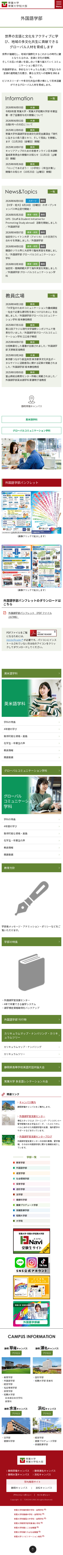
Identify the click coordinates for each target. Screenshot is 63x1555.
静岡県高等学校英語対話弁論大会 (24, 1067)
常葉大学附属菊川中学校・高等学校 (29, 1518)
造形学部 (39, 1377)
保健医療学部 (41, 1444)
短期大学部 (9, 1394)
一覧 (52, 98)
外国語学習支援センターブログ (35, 1136)
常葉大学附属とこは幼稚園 (25, 1527)
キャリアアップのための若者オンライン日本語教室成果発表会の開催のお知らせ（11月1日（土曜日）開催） (31, 154)
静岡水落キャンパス (18, 1474)
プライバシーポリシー (22, 1495)
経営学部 (8, 1384)
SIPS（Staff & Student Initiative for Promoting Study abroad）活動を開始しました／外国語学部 (31, 222)
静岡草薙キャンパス (18, 1470)
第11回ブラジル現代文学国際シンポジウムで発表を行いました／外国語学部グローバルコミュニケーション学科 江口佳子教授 (31, 332)
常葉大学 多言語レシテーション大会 (26, 1081)
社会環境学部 (10, 1387)
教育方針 (9, 868)
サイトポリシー (43, 1495)
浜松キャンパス (42, 1474)
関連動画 (8, 757)
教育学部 (8, 1377)
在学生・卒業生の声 (14, 743)
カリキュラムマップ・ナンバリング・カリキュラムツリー (31, 1035)
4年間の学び (10, 729)
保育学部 (8, 1391)
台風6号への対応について (19, 124)
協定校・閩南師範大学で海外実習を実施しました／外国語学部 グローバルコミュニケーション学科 (31, 272)
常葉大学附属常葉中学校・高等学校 (29, 1509)
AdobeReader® (14, 640)
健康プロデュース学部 (46, 1441)
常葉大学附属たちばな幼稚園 (26, 1532)
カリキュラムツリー (14, 1054)
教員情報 (8, 750)
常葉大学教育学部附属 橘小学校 (27, 1523)
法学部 (7, 1437)
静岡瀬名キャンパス (45, 1470)
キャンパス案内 (27, 1102)
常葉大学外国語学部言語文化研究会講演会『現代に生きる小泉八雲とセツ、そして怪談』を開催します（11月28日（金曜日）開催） (31, 137)
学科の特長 (10, 722)
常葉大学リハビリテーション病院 (28, 1536)
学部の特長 (11, 942)
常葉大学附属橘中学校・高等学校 (28, 1514)
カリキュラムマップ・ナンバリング (22, 1047)
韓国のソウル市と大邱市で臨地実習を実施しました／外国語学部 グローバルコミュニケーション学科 (31, 254)
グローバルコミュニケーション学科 (25, 770)
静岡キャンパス (19, 1487)
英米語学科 (11, 673)
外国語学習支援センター (32, 1116)
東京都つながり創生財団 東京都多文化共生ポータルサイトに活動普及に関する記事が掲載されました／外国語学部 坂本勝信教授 (31, 362)
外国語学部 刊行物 (15, 1019)
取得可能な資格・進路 (15, 736)
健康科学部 (9, 1441)
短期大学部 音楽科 (44, 1380)
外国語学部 (9, 1380)
